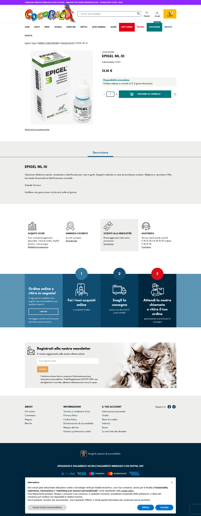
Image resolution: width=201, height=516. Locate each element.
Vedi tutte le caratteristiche (37, 130)
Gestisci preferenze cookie (77, 431)
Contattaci (146, 247)
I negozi (43, 311)
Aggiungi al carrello (145, 94)
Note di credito (109, 419)
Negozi (28, 419)
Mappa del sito (71, 427)
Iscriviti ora (109, 244)
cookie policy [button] (127, 490)
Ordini (105, 415)
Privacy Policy (70, 415)
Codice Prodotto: (108, 62)
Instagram (174, 406)
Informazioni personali (113, 411)
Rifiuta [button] (145, 507)
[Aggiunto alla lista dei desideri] (175, 94)
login (35, 319)
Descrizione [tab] (100, 152)
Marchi (28, 423)
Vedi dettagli (71, 241)
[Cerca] (109, 13)
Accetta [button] (164, 507)
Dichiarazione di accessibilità (78, 423)
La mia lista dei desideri (114, 431)
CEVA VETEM (108, 52)
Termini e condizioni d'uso (76, 411)
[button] (171, 482)
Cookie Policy (70, 419)
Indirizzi (106, 423)
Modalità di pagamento (38, 247)
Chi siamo (30, 411)
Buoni (105, 427)
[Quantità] (110, 94)
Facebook (169, 406)
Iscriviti (42, 369)
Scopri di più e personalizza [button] (47, 507)
